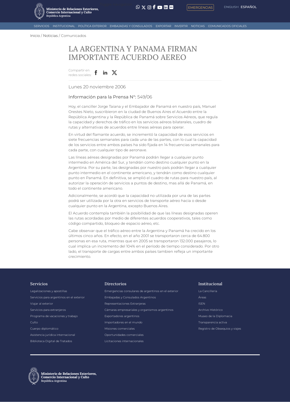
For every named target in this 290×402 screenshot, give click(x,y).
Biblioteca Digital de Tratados (51, 341)
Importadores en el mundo (123, 322)
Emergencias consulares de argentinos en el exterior (141, 291)
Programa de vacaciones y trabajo (54, 316)
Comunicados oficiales (227, 26)
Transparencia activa (212, 322)
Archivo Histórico (210, 310)
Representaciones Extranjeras (125, 303)
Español (249, 7)
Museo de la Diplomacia (215, 316)
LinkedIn (105, 72)
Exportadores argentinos (122, 316)
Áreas (202, 297)
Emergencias (200, 7)
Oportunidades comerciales (124, 335)
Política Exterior (92, 26)
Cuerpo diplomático (44, 328)
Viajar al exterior (41, 303)
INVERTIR (181, 26)
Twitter (114, 72)
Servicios (41, 26)
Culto (34, 322)
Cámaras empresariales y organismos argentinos (139, 310)
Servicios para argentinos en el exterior (57, 297)
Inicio (35, 35)
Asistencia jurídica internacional (52, 335)
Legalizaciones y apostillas (48, 291)
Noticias (198, 26)
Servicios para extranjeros (48, 310)
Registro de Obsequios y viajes (219, 328)
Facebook (96, 72)
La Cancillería (207, 291)
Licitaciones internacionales (124, 341)
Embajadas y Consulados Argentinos (130, 297)
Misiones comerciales (120, 328)
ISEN (201, 303)
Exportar (163, 26)
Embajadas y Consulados (131, 26)
